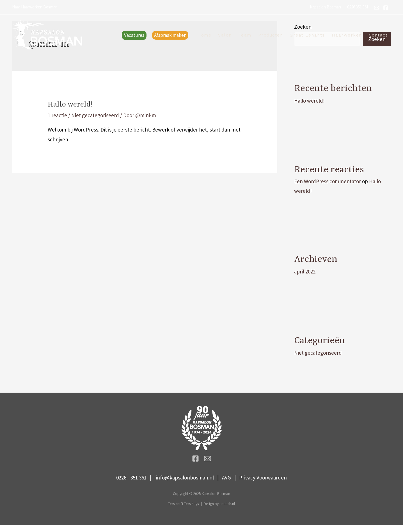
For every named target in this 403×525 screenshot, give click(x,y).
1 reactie (57, 115)
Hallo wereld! (70, 104)
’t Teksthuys (190, 503)
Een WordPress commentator (327, 181)
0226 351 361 (357, 7)
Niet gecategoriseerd (95, 115)
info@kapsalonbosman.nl (185, 477)
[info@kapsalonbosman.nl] (376, 7)
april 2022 (304, 271)
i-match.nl (227, 503)
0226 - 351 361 (131, 477)
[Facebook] (385, 7)
